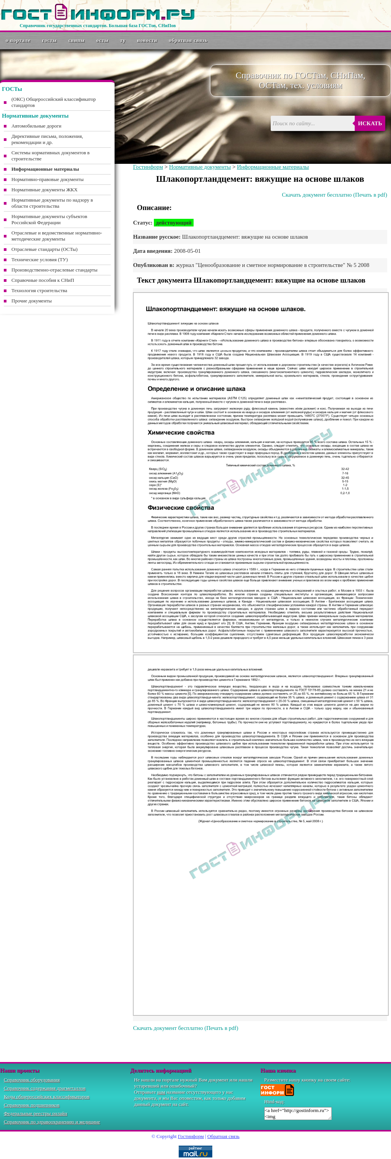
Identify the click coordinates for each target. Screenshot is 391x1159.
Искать (370, 123)
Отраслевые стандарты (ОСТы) (44, 249)
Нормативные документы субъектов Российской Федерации (49, 219)
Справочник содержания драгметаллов (45, 1088)
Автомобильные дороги (36, 126)
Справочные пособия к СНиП (42, 280)
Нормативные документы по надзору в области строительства (52, 203)
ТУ (123, 40)
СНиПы (76, 40)
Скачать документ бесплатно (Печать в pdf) (334, 195)
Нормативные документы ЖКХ (44, 189)
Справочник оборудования (32, 1080)
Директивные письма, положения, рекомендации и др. (47, 139)
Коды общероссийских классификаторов (46, 1096)
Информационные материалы (273, 167)
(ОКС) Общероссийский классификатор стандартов (53, 102)
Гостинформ (148, 167)
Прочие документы (31, 301)
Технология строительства (39, 290)
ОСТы (102, 40)
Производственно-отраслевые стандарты (54, 270)
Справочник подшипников (32, 1105)
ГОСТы (49, 40)
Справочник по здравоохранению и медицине (52, 1122)
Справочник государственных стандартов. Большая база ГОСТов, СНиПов (97, 25)
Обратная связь (188, 40)
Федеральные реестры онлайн (35, 1113)
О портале (18, 40)
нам (161, 1092)
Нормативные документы (200, 167)
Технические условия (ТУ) (39, 259)
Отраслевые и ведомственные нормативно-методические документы (56, 236)
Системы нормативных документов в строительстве (50, 156)
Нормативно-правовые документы (47, 179)
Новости (147, 40)
